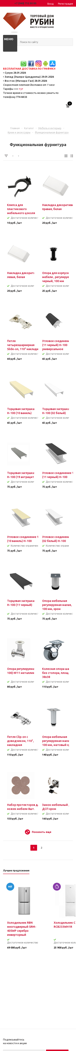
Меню (8, 39)
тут (21, 88)
